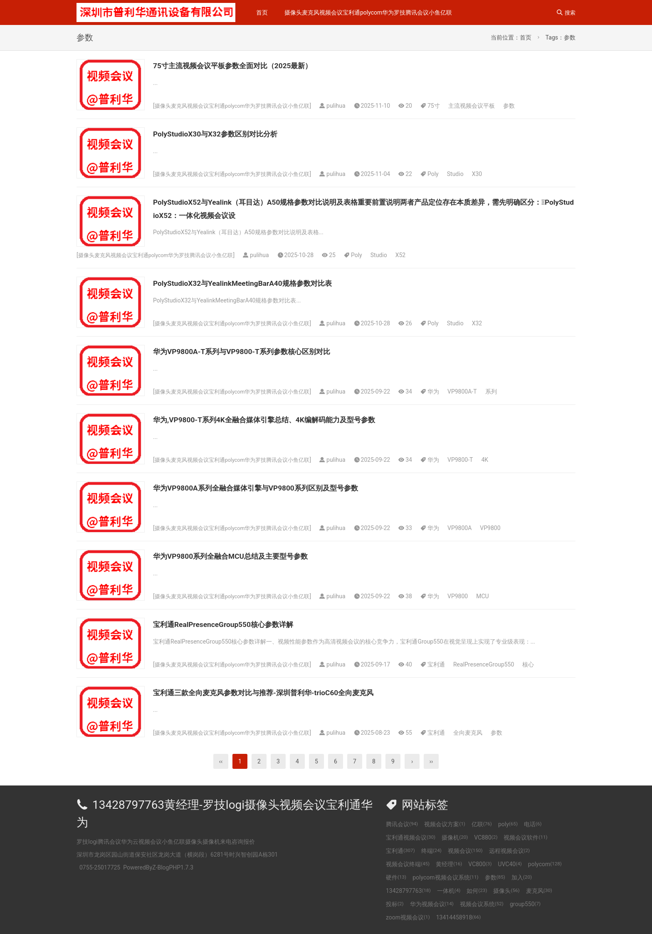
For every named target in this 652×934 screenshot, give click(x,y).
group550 (525, 904)
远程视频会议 (509, 850)
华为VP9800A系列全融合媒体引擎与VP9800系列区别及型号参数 (279, 488)
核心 (541, 664)
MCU (495, 596)
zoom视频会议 (408, 917)
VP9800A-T (475, 391)
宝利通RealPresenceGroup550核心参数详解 (238, 624)
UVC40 (509, 864)
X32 (489, 323)
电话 (533, 824)
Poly (446, 174)
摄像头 (506, 890)
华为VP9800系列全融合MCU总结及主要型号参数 (248, 556)
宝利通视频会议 (410, 837)
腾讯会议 (402, 824)
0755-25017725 (99, 867)
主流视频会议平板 (484, 105)
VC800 (479, 864)
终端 (431, 850)
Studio (467, 174)
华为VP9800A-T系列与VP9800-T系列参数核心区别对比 (261, 351)
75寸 (446, 105)
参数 (521, 105)
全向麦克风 (480, 732)
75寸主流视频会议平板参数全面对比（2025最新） (251, 65)
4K (497, 459)
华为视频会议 (432, 904)
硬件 (396, 877)
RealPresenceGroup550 (496, 664)
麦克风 (539, 890)
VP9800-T (473, 459)
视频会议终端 (408, 864)
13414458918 (458, 917)
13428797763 (408, 890)
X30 (489, 174)
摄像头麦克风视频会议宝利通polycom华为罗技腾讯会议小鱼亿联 (368, 12)
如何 (477, 890)
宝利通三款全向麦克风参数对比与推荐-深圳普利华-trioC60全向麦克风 (289, 692)
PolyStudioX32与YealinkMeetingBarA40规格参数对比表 (262, 283)
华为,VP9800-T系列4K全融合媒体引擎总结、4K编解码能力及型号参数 (289, 419)
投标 (395, 904)
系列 (503, 391)
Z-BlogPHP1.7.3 (172, 867)
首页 (262, 12)
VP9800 (503, 528)
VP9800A (472, 528)
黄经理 (449, 864)
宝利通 (449, 664)
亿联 (482, 824)
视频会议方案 (444, 824)
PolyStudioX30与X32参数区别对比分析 (229, 134)
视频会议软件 (525, 837)
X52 (413, 255)
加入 (521, 877)
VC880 (485, 837)
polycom (545, 864)
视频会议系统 (482, 904)
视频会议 (465, 850)
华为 (446, 391)
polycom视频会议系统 (445, 877)
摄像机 (455, 837)
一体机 (449, 890)
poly (508, 824)
